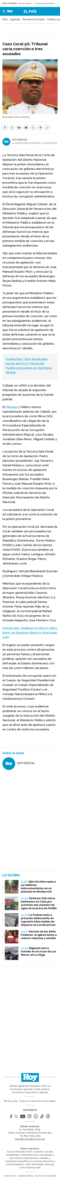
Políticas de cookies (45, 1176)
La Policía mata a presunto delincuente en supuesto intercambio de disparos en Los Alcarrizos (38, 919)
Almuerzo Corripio (33, 19)
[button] (3, 11)
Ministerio (13, 407)
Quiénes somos (25, 1176)
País (5, 19)
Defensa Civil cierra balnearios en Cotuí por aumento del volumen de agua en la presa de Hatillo (39, 903)
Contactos (10, 1176)
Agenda (15, 19)
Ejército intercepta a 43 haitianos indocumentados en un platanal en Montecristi (38, 886)
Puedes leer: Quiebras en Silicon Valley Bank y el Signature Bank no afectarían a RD (29, 632)
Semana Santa (25, 3)
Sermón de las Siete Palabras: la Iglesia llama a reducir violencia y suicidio (39, 935)
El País (30, 11)
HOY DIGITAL (20, 139)
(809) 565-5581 (32, 1135)
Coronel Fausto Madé (44, 3)
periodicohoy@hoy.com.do (30, 1139)
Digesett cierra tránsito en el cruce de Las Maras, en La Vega (38, 951)
